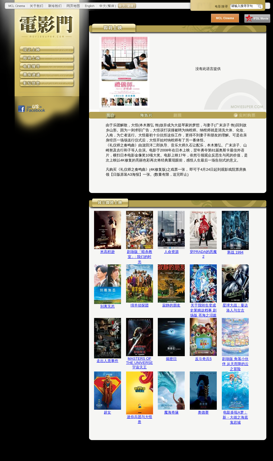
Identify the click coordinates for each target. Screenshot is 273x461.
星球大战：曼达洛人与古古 (235, 307)
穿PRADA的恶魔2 (203, 254)
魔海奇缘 (171, 412)
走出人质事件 (107, 361)
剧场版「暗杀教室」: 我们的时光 (139, 257)
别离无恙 (107, 306)
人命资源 (171, 252)
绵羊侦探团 (140, 305)
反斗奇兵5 (203, 359)
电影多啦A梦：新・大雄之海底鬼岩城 (235, 417)
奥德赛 (203, 412)
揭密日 (171, 359)
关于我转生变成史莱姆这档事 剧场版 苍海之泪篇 (203, 310)
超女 (107, 412)
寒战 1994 (235, 252)
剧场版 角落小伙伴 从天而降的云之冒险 (235, 364)
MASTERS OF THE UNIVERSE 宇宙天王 (139, 362)
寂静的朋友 (171, 305)
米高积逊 (107, 252)
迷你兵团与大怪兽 (139, 419)
